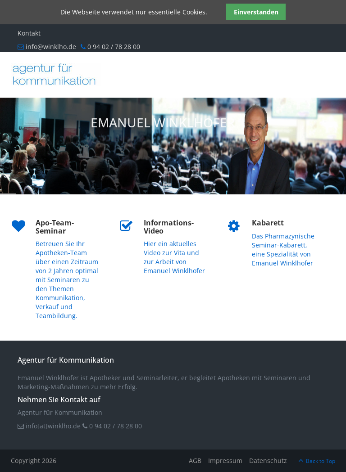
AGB (195, 460)
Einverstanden (256, 12)
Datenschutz (268, 460)
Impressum (225, 460)
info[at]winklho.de (52, 426)
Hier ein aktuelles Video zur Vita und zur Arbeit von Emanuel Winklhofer (174, 257)
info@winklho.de (47, 46)
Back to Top (320, 461)
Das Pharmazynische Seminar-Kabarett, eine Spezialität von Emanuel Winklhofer (283, 249)
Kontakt (29, 33)
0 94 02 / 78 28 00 (114, 426)
